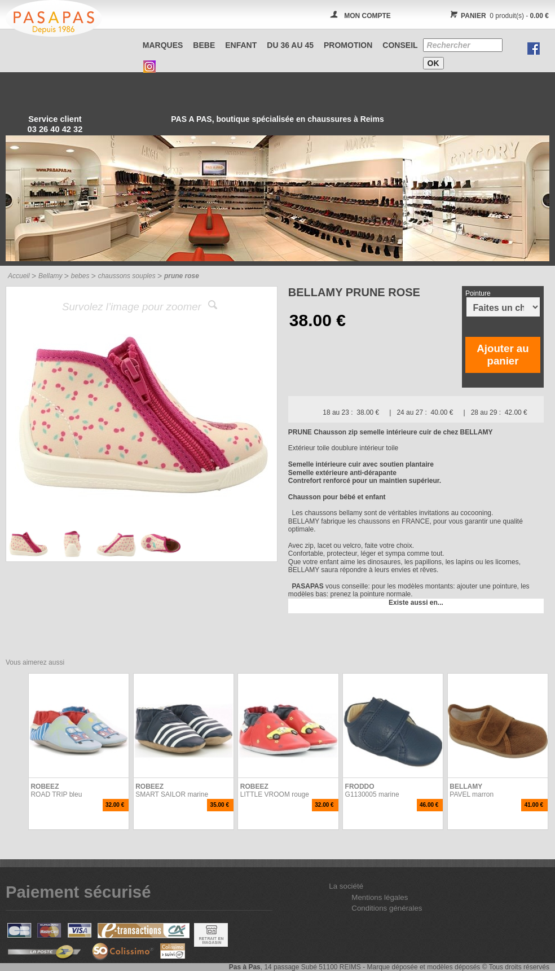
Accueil (19, 276)
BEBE (204, 45)
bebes (80, 276)
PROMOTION (348, 45)
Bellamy (50, 276)
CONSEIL (399, 45)
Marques (163, 45)
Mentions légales (379, 897)
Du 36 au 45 (290, 45)
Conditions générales (386, 908)
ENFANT (241, 45)
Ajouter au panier (502, 354)
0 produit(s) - (498, 16)
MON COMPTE (367, 16)
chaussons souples (127, 276)
